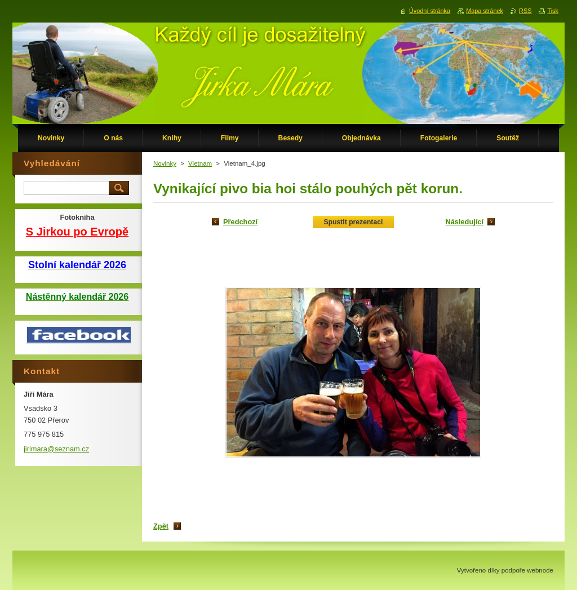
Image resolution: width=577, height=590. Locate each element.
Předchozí (240, 222)
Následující (464, 222)
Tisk (552, 10)
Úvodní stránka (429, 10)
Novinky (164, 163)
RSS (525, 10)
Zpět (160, 526)
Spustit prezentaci (353, 222)
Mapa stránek (484, 10)
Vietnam (200, 163)
